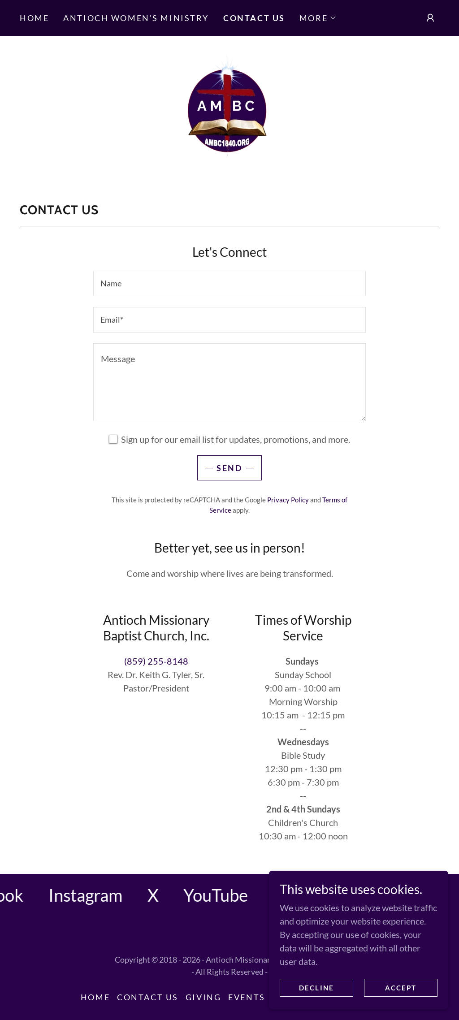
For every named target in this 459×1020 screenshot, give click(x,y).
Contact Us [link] (254, 18)
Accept (401, 988)
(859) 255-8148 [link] (156, 661)
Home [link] (34, 18)
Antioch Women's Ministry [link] (136, 18)
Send (229, 468)
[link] (229, 108)
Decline (316, 988)
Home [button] (95, 997)
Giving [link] (203, 997)
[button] (318, 18)
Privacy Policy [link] (288, 500)
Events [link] (246, 997)
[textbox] (229, 283)
